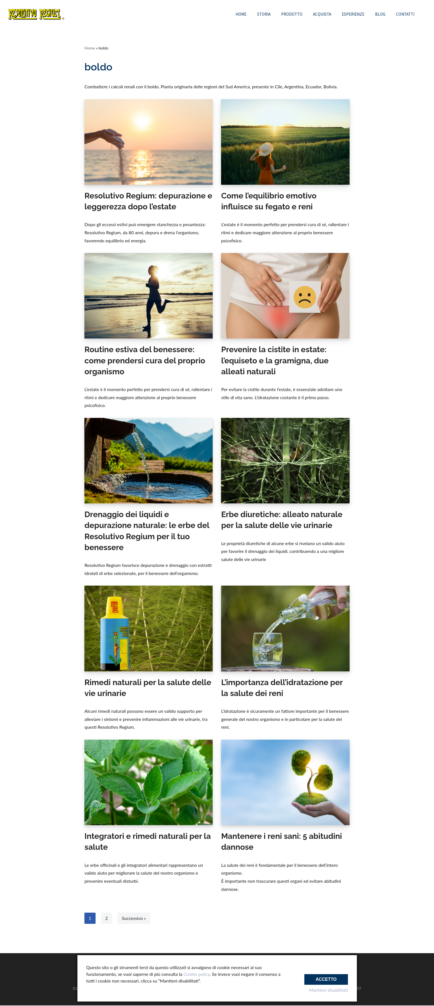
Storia (264, 14)
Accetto (325, 977)
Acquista (322, 14)
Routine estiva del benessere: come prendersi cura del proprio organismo (144, 360)
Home (241, 14)
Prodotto (291, 14)
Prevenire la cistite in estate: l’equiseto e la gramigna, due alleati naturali (274, 360)
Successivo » (134, 918)
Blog (380, 14)
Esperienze (353, 14)
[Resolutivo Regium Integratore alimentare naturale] (36, 14)
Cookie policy (196, 974)
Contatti (405, 14)
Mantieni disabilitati (328, 990)
